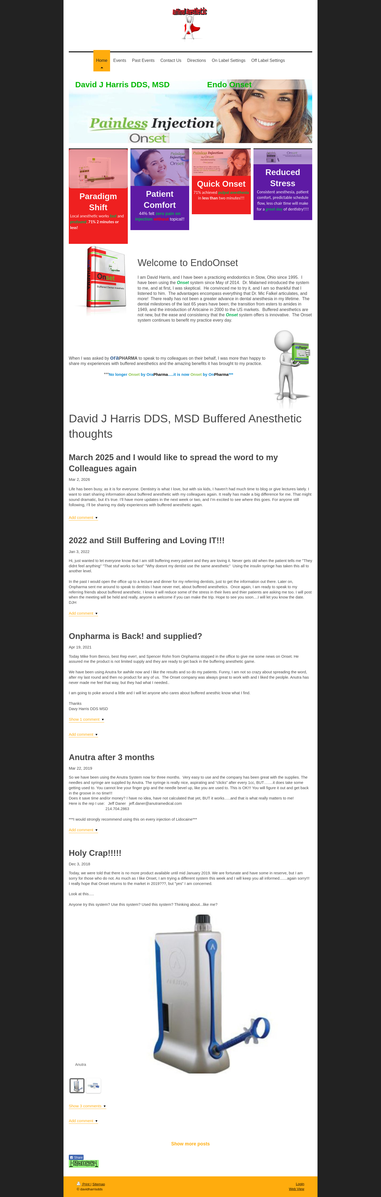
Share (76, 1157)
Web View (296, 1189)
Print (83, 1184)
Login (300, 1184)
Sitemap (98, 1184)
